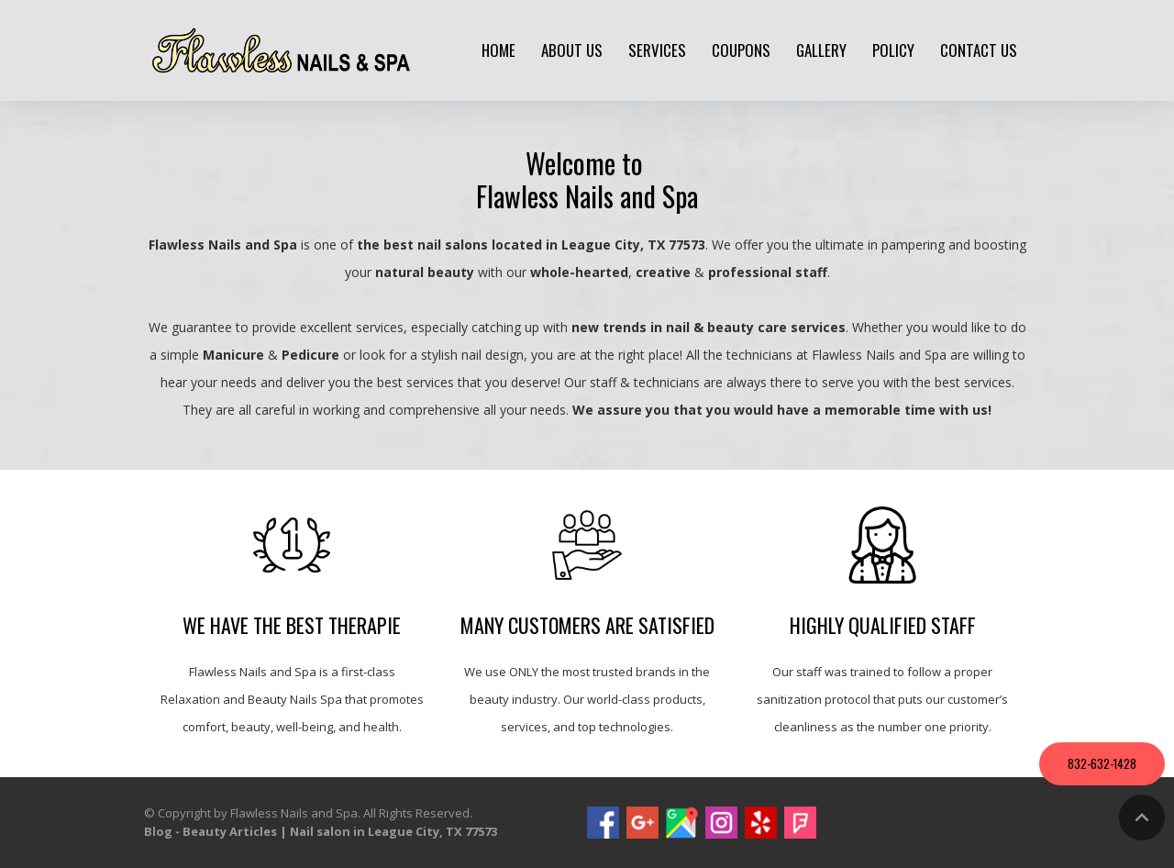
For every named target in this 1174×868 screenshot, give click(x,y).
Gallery (821, 50)
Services (657, 50)
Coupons (741, 50)
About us (572, 50)
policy (893, 50)
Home (498, 50)
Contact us (978, 50)
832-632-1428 (1102, 763)
